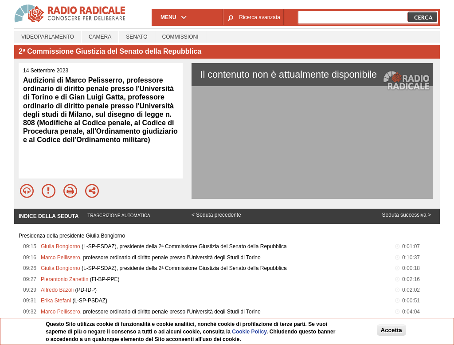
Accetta (391, 330)
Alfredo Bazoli (57, 290)
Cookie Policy (249, 332)
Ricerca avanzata (259, 17)
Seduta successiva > (406, 215)
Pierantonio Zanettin (64, 279)
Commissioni (180, 37)
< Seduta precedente (216, 215)
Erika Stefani (56, 300)
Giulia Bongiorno (60, 246)
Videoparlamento (47, 37)
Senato (136, 37)
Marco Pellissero (60, 257)
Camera (100, 37)
